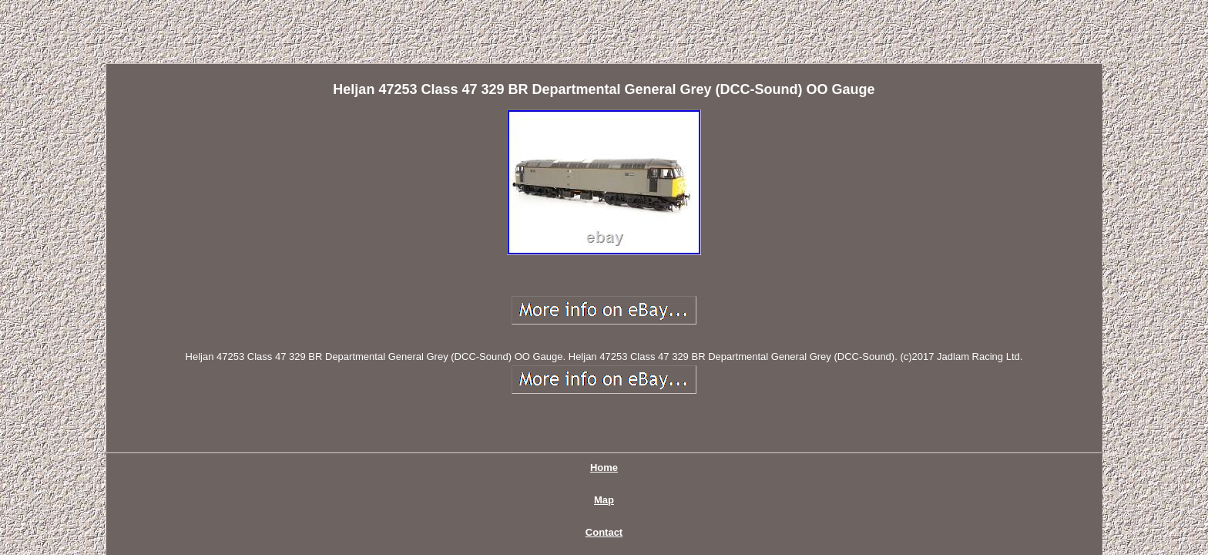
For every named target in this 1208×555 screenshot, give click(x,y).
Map (488, 405)
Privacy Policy (627, 405)
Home (435, 405)
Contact (545, 405)
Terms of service (729, 405)
